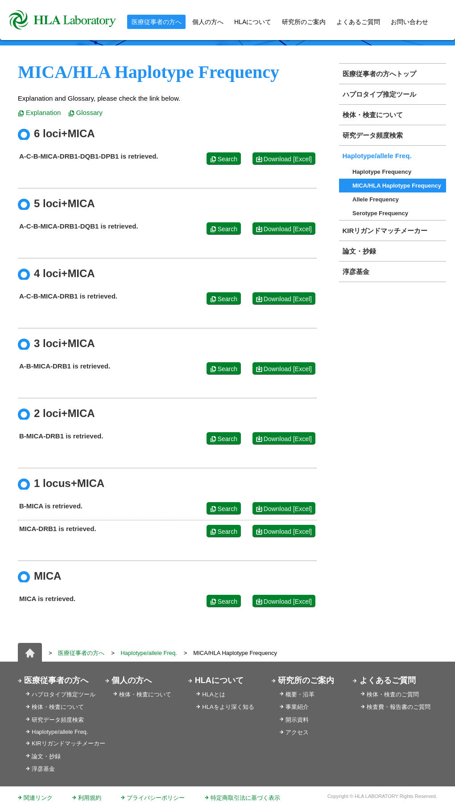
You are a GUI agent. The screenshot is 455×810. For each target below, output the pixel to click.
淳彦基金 (356, 271)
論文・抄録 (359, 251)
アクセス (297, 732)
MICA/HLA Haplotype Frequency (396, 185)
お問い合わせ (409, 21)
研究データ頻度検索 (373, 135)
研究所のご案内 (304, 21)
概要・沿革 (299, 694)
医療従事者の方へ (81, 653)
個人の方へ (207, 21)
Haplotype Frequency (381, 171)
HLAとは (213, 694)
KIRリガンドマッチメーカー (385, 230)
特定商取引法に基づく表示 (245, 797)
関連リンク (38, 797)
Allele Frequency (375, 199)
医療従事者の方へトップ (379, 74)
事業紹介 (297, 707)
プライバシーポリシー (156, 797)
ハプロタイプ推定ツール (379, 94)
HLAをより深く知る (228, 707)
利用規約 (89, 797)
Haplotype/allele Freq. (377, 156)
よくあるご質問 (358, 21)
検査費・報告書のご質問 (398, 707)
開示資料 (297, 719)
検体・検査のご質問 (393, 694)
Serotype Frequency (380, 213)
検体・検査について (373, 115)
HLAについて (219, 680)
